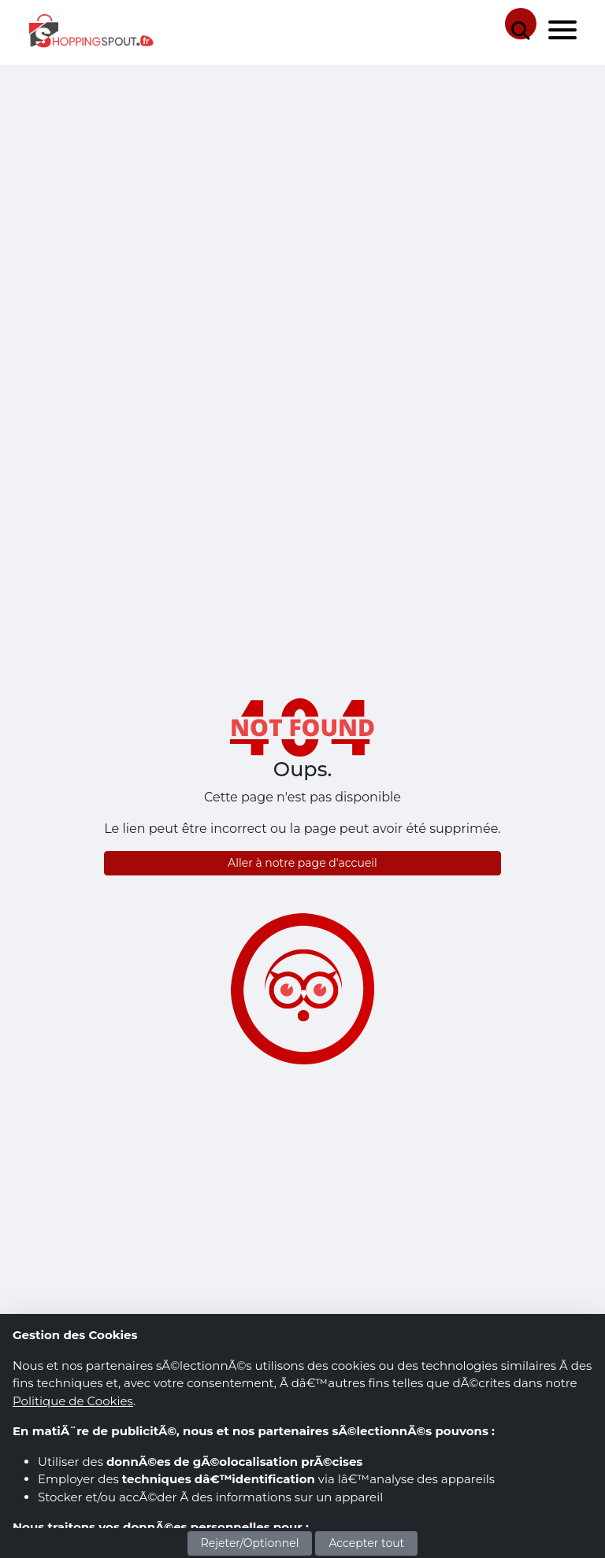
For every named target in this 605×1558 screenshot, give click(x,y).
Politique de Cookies (73, 1400)
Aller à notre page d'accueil (302, 863)
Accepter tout (366, 1543)
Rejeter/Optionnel (250, 1543)
